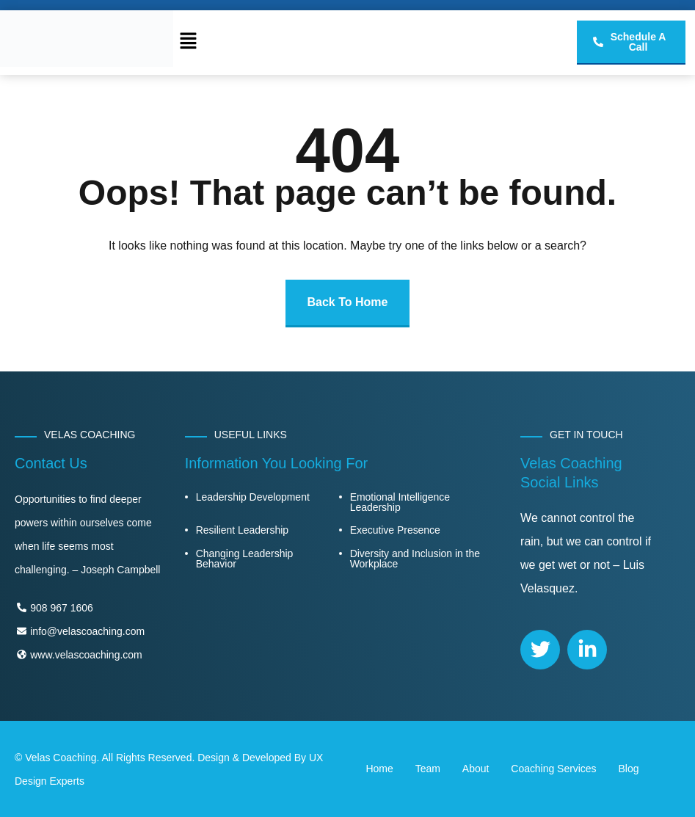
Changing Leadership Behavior (245, 559)
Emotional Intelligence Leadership (400, 502)
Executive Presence (395, 530)
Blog (629, 768)
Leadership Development (253, 497)
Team (427, 768)
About (475, 768)
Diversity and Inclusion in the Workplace (415, 559)
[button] (188, 42)
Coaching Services (553, 768)
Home (379, 768)
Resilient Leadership (242, 530)
